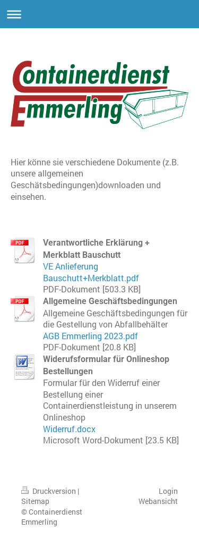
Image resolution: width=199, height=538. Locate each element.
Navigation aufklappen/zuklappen (99, 14)
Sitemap (35, 501)
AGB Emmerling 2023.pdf (90, 335)
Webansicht (158, 501)
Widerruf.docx (69, 428)
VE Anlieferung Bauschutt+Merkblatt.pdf (91, 271)
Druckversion (49, 491)
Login (168, 491)
